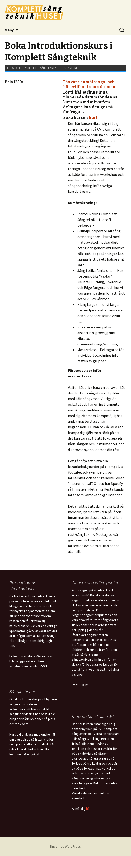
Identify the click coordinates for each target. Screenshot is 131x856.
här (88, 809)
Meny (9, 30)
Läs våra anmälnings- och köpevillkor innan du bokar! (91, 84)
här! (93, 117)
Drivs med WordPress (65, 846)
